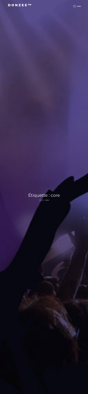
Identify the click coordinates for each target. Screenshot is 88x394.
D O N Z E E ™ (19, 5)
